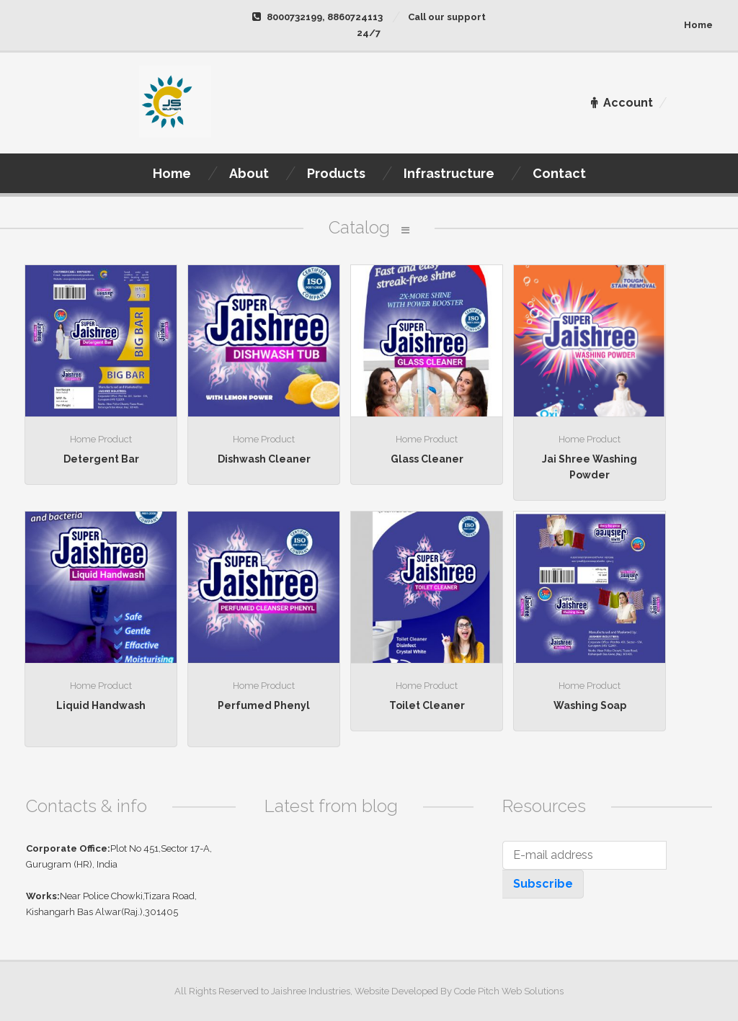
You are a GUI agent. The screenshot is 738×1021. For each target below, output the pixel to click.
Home (698, 24)
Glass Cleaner (427, 459)
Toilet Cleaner (427, 705)
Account (622, 103)
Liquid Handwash (101, 705)
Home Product (101, 439)
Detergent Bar (101, 459)
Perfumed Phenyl (264, 705)
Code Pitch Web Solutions (509, 991)
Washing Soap (590, 705)
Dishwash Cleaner (264, 459)
